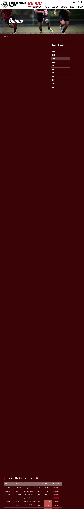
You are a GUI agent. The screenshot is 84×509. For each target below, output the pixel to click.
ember (64, 6)
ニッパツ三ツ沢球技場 (28, 56)
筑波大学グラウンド (28, 103)
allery (72, 6)
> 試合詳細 (56, 52)
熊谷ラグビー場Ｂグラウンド (30, 66)
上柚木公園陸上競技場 (28, 59)
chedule (55, 6)
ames (46, 6)
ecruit (80, 6)
